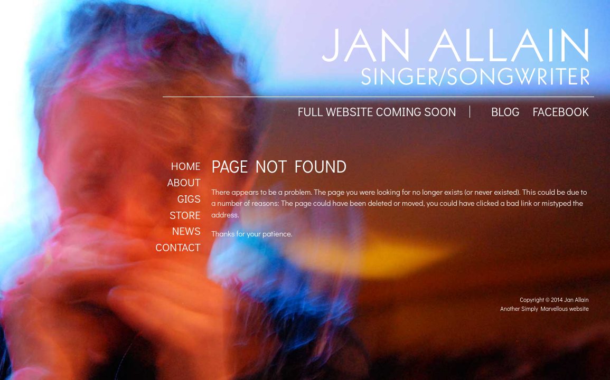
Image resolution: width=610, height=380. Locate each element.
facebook (560, 111)
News (186, 230)
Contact (178, 247)
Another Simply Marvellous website (544, 308)
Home (186, 165)
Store (185, 214)
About (183, 182)
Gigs (189, 198)
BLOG (505, 111)
